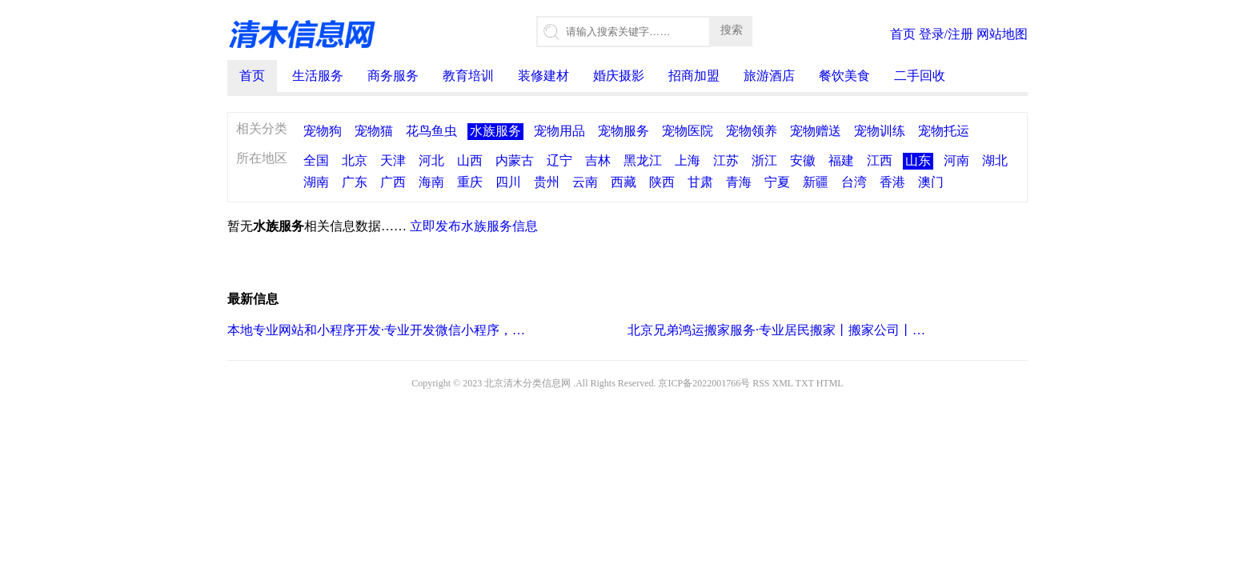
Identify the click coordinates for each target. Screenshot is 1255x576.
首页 (903, 34)
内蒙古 (514, 160)
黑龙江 (642, 160)
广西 (393, 182)
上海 (687, 160)
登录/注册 (946, 34)
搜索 (731, 29)
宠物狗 (322, 131)
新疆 (815, 182)
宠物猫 (374, 131)
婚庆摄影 (618, 75)
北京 (354, 160)
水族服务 (495, 131)
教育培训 (468, 75)
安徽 (803, 160)
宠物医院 (687, 131)
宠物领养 (751, 131)
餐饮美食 (844, 75)
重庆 (470, 182)
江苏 (726, 160)
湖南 (316, 182)
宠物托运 (943, 131)
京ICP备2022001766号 (704, 383)
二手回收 (919, 75)
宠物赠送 (815, 131)
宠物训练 (879, 131)
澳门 (931, 182)
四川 (508, 182)
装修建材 (543, 75)
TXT (805, 383)
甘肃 (700, 182)
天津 (393, 160)
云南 (585, 182)
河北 (431, 160)
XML (782, 383)
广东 (354, 182)
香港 (892, 182)
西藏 (623, 182)
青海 (739, 182)
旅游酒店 (769, 75)
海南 (431, 182)
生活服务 (317, 75)
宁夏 (777, 182)
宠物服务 (623, 131)
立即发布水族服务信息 (474, 226)
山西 (470, 160)
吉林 (598, 160)
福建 (841, 160)
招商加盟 (694, 75)
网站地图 (1002, 34)
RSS (760, 383)
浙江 (764, 160)
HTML (830, 383)
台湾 (854, 182)
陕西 (662, 182)
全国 (316, 160)
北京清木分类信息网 (527, 383)
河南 (956, 160)
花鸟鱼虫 (431, 131)
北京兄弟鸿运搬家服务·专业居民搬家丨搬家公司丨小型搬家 (778, 330)
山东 (918, 160)
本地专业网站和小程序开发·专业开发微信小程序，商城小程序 (377, 330)
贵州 (546, 182)
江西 (879, 160)
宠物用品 (559, 131)
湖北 (995, 160)
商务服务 (393, 75)
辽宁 (559, 160)
